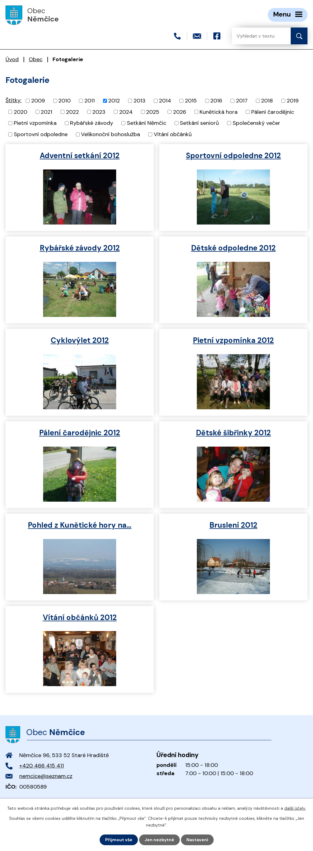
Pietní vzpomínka (35, 123)
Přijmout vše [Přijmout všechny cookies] (118, 839)
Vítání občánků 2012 (80, 617)
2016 (216, 100)
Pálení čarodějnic (272, 111)
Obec (35, 59)
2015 (191, 100)
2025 (152, 111)
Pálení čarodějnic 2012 (79, 432)
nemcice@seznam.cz (45, 776)
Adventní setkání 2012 (80, 155)
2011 (89, 100)
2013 (139, 100)
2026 (179, 111)
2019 (293, 100)
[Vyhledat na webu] (256, 36)
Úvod (12, 59)
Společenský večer (256, 123)
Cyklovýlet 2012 (80, 340)
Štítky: (13, 100)
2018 (267, 100)
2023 (98, 111)
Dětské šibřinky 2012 (233, 432)
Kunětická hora (219, 111)
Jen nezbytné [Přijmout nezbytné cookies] (159, 839)
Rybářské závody (91, 123)
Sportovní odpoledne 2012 (233, 155)
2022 (72, 111)
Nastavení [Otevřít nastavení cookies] (197, 839)
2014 (165, 100)
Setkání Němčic (146, 123)
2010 (64, 100)
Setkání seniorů (199, 123)
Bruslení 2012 (233, 525)
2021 (46, 111)
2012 (114, 100)
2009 (38, 100)
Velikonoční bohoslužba (110, 134)
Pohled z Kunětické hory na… (79, 525)
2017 (242, 100)
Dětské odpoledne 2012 (233, 248)
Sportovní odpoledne (41, 134)
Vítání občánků (173, 134)
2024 (126, 111)
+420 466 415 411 (41, 765)
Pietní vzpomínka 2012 (233, 340)
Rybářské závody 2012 (80, 248)
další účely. (295, 808)
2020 (20, 111)
